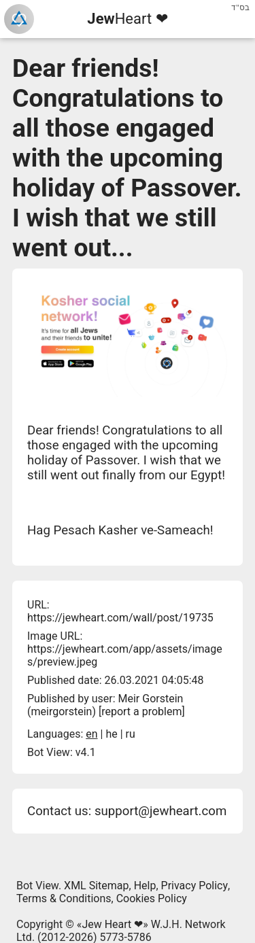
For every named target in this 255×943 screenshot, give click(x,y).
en (91, 733)
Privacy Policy (194, 885)
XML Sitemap (96, 885)
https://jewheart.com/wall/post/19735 (120, 617)
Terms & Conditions (64, 898)
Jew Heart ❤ (112, 924)
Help (145, 885)
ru (130, 733)
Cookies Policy (151, 898)
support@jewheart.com (160, 811)
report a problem (141, 711)
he (111, 733)
